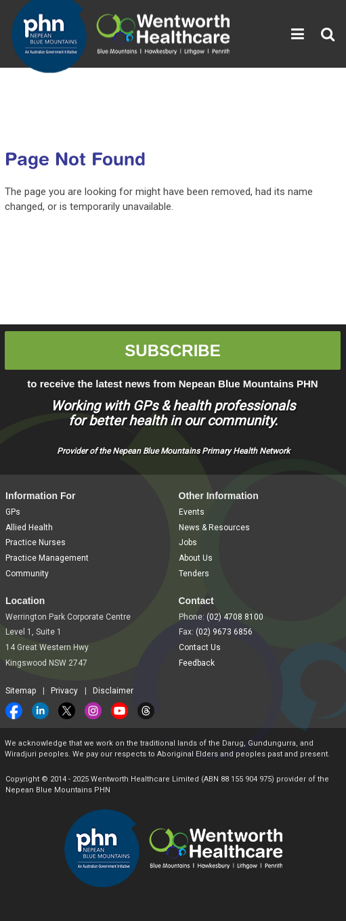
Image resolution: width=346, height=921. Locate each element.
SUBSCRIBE (172, 350)
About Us (196, 558)
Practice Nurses (35, 542)
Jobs (188, 542)
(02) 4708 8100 (235, 617)
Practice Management (47, 558)
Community (27, 573)
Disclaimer (113, 690)
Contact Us (200, 647)
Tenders (194, 573)
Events (191, 512)
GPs (12, 512)
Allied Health (29, 527)
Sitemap (20, 690)
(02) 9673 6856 (224, 632)
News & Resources (214, 527)
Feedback (197, 663)
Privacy (64, 690)
